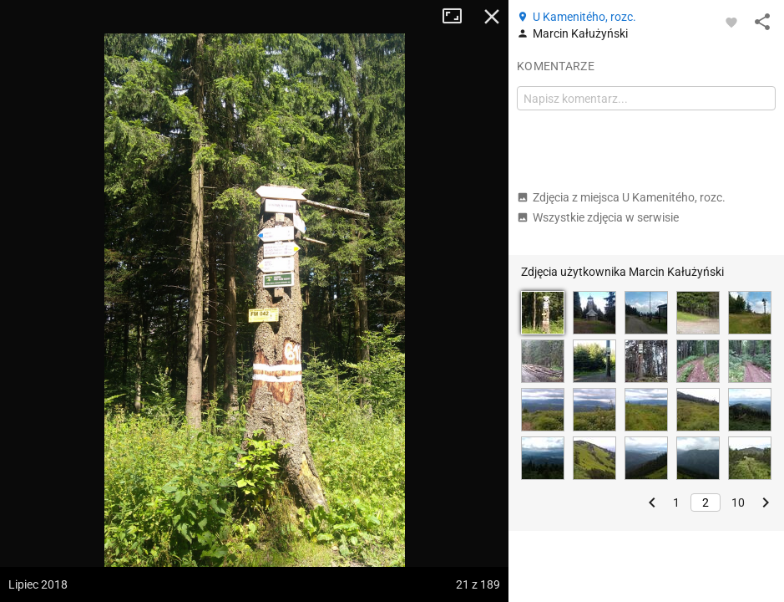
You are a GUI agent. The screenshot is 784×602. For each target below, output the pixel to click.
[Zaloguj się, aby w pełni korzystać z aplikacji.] (731, 21)
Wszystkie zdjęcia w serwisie (598, 217)
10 (738, 502)
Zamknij (491, 16)
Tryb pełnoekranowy (458, 16)
